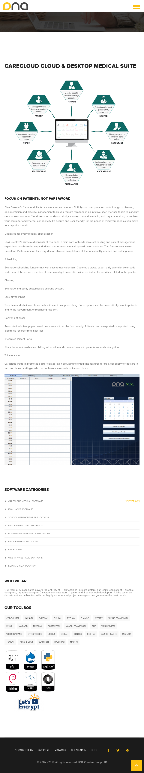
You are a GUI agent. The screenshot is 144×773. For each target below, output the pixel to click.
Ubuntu (126, 634)
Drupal (58, 618)
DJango (85, 618)
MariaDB (23, 626)
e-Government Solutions (21, 541)
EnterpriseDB (35, 634)
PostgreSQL (54, 626)
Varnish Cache (109, 634)
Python (71, 618)
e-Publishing (13, 549)
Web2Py (99, 618)
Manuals (60, 750)
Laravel (29, 618)
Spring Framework (118, 618)
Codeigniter (13, 618)
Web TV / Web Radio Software (23, 557)
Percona (37, 626)
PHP (94, 626)
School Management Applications (26, 517)
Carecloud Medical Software (72, 501)
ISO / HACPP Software (18, 509)
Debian (64, 634)
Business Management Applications (27, 533)
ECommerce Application (20, 565)
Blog (94, 750)
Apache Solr (26, 642)
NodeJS (51, 634)
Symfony (43, 618)
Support (43, 750)
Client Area (78, 750)
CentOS (78, 634)
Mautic (74, 642)
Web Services (108, 626)
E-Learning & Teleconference (23, 525)
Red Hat (91, 634)
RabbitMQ (59, 642)
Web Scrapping (14, 634)
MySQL (9, 626)
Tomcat (10, 642)
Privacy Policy (23, 750)
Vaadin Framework (76, 626)
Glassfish (43, 642)
